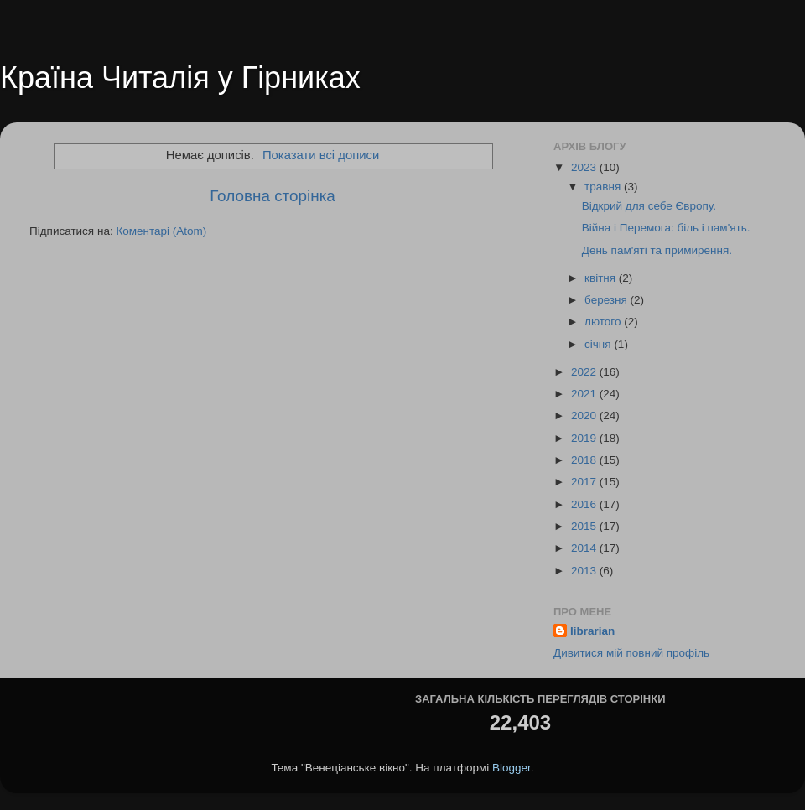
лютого (604, 321)
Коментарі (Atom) (161, 231)
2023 (585, 167)
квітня (601, 278)
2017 (585, 481)
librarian (592, 631)
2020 (585, 415)
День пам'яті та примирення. (657, 250)
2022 (585, 372)
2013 (585, 570)
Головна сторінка (272, 196)
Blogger (511, 767)
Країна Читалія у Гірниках (180, 77)
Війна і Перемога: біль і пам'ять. (666, 227)
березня (607, 299)
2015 (585, 526)
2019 (585, 438)
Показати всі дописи (320, 155)
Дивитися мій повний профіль (631, 652)
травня (604, 186)
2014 (585, 548)
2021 (585, 393)
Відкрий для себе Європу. (649, 206)
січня (599, 344)
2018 (585, 460)
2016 (585, 504)
